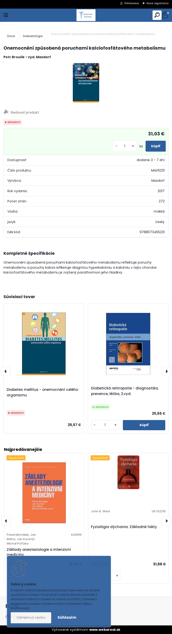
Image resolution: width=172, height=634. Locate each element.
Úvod (11, 36)
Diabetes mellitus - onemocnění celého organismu (42, 392)
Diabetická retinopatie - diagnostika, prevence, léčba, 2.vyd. (125, 391)
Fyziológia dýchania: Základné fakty (124, 526)
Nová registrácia (158, 3)
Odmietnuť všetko (30, 617)
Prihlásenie (131, 3)
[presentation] (5, 371)
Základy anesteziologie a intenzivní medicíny (39, 552)
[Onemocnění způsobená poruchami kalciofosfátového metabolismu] (86, 82)
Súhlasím (66, 617)
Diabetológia (33, 36)
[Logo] (86, 15)
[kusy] (125, 146)
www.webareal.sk (104, 629)
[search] (157, 15)
